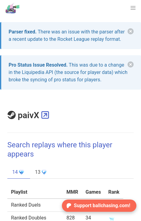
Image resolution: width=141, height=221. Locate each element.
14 (18, 172)
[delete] (131, 31)
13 (41, 172)
